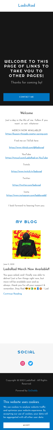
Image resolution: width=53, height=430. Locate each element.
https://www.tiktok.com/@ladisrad (26, 148)
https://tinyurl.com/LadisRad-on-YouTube (26, 158)
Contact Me (26, 97)
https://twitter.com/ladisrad (26, 185)
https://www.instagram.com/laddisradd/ (26, 195)
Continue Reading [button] (12, 294)
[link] (26, 6)
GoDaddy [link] (33, 391)
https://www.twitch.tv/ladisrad (26, 171)
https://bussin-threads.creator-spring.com (26, 134)
